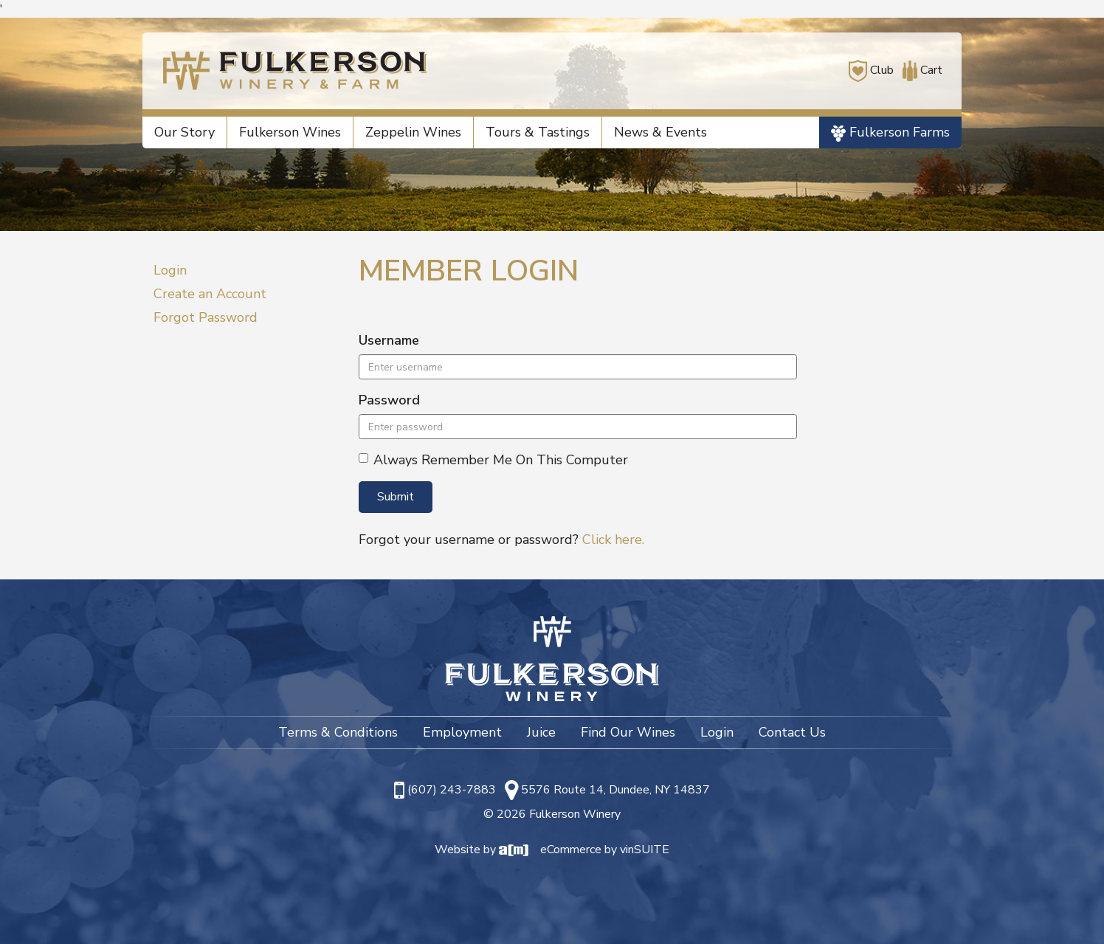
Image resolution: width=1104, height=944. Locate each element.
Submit (395, 497)
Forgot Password (205, 317)
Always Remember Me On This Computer (493, 460)
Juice (541, 732)
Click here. (613, 539)
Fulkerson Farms (890, 132)
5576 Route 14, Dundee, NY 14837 (615, 790)
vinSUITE (644, 849)
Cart (919, 70)
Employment (462, 732)
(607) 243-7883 (451, 790)
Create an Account (209, 294)
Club (871, 70)
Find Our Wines (628, 732)
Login (170, 270)
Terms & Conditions (338, 732)
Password (389, 400)
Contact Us (792, 732)
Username (389, 340)
